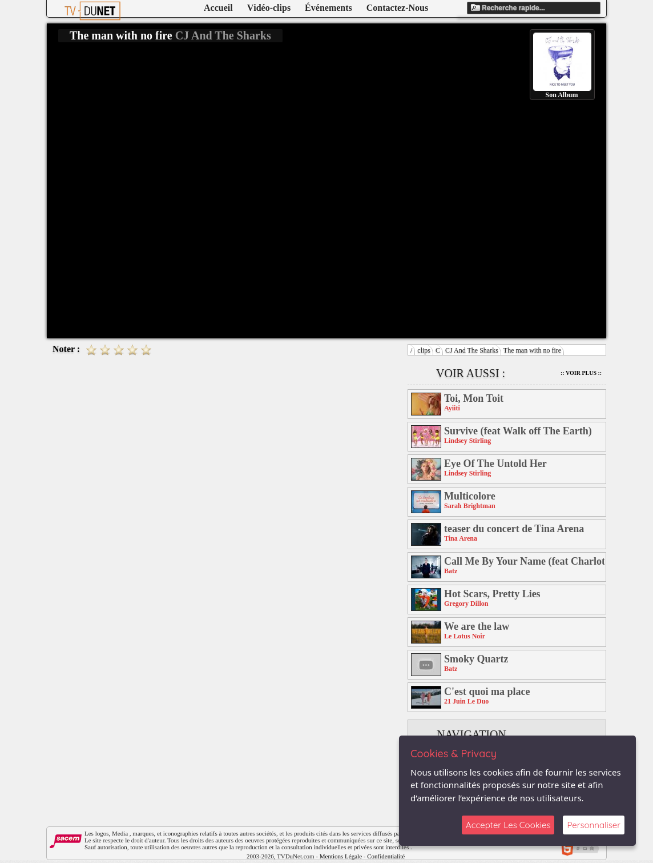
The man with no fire (532, 350)
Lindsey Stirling (467, 441)
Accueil (218, 8)
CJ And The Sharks (471, 350)
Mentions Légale (341, 856)
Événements (328, 8)
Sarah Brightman (469, 506)
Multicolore (469, 496)
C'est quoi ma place (487, 691)
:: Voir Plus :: (581, 373)
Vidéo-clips (269, 8)
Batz (450, 571)
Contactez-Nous (397, 8)
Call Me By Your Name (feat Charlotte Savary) (524, 561)
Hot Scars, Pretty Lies (492, 594)
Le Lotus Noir (464, 636)
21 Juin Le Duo (466, 701)
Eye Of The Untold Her (495, 463)
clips (423, 350)
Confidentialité (386, 856)
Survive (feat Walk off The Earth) (518, 431)
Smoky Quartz (476, 659)
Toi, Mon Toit (473, 398)
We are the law (476, 626)
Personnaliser (593, 825)
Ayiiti (452, 408)
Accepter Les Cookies (508, 825)
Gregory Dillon (466, 604)
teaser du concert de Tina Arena (514, 528)
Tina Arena (460, 538)
